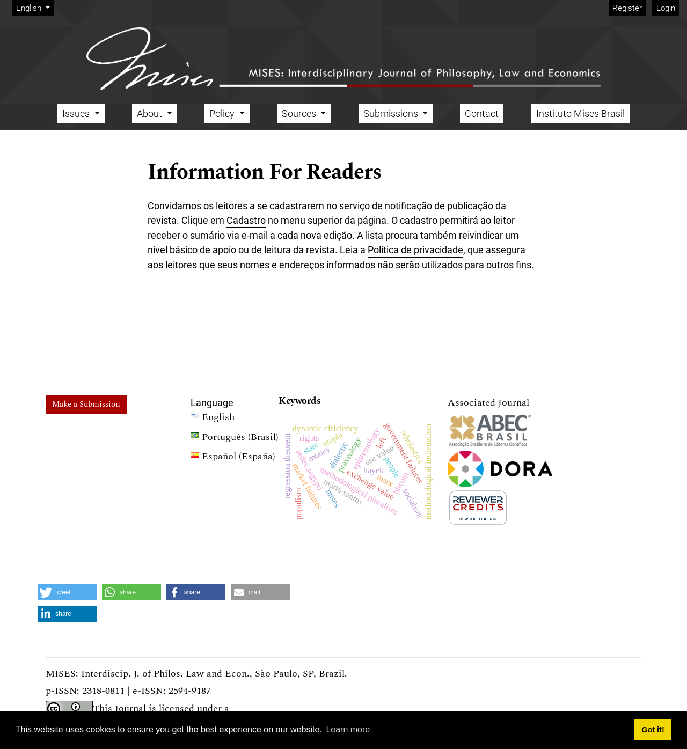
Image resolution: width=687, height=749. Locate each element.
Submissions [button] (391, 113)
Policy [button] (223, 113)
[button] (67, 592)
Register (627, 8)
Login (665, 8)
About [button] (150, 113)
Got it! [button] (652, 729)
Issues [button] (77, 113)
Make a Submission (86, 404)
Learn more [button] (348, 729)
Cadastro (246, 220)
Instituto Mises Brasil (580, 113)
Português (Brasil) (235, 438)
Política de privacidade (415, 249)
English (35, 7)
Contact (482, 113)
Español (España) (233, 457)
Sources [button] (300, 113)
